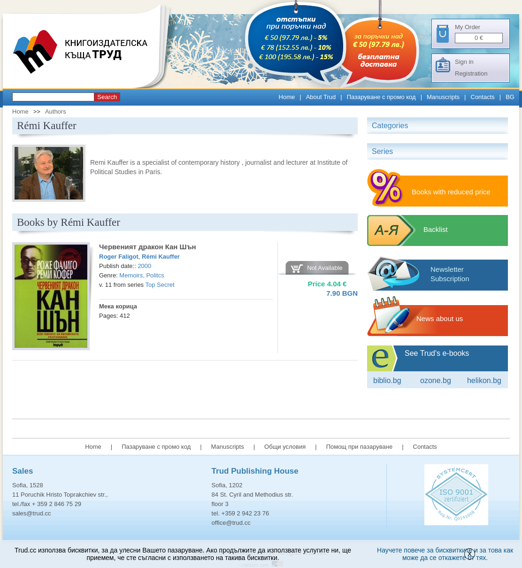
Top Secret (160, 284)
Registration (471, 73)
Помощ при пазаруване (359, 446)
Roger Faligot (118, 256)
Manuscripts (443, 96)
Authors (55, 111)
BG (510, 96)
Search (107, 96)
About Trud (321, 96)
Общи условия (285, 446)
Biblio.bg (387, 380)
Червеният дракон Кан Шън (147, 247)
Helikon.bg (484, 380)
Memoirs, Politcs (141, 275)
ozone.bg (435, 380)
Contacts (483, 96)
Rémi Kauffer (161, 256)
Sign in (464, 61)
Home (287, 96)
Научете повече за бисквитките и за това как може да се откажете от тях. (445, 553)
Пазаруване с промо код (381, 96)
